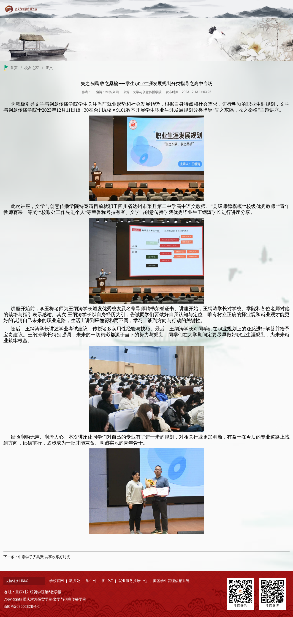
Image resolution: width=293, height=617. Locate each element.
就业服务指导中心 (133, 581)
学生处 (91, 581)
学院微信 (240, 605)
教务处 (74, 581)
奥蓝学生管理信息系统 (171, 581)
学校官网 (56, 581)
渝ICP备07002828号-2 (21, 606)
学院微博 (272, 605)
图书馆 (107, 581)
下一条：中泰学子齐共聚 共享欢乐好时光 (36, 557)
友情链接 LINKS (17, 581)
